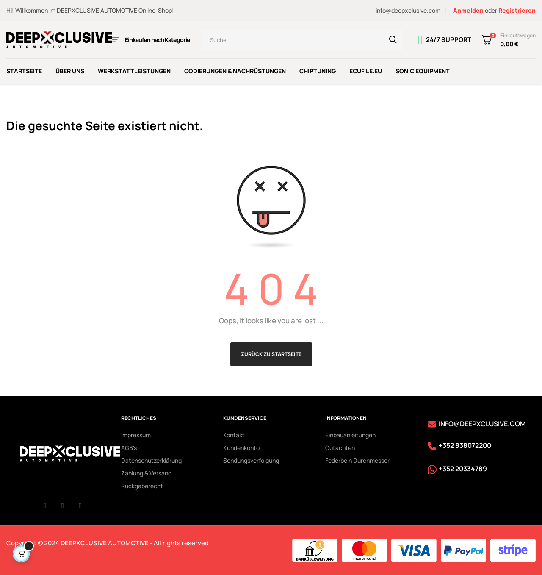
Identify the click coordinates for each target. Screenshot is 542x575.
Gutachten (340, 446)
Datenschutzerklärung (151, 459)
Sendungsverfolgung (251, 459)
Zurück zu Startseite (271, 352)
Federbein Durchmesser (357, 459)
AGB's (129, 446)
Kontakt (234, 434)
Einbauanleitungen (350, 434)
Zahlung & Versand (146, 472)
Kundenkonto (241, 446)
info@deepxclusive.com (408, 10)
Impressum (136, 434)
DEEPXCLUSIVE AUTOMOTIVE (105, 541)
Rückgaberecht (142, 485)
